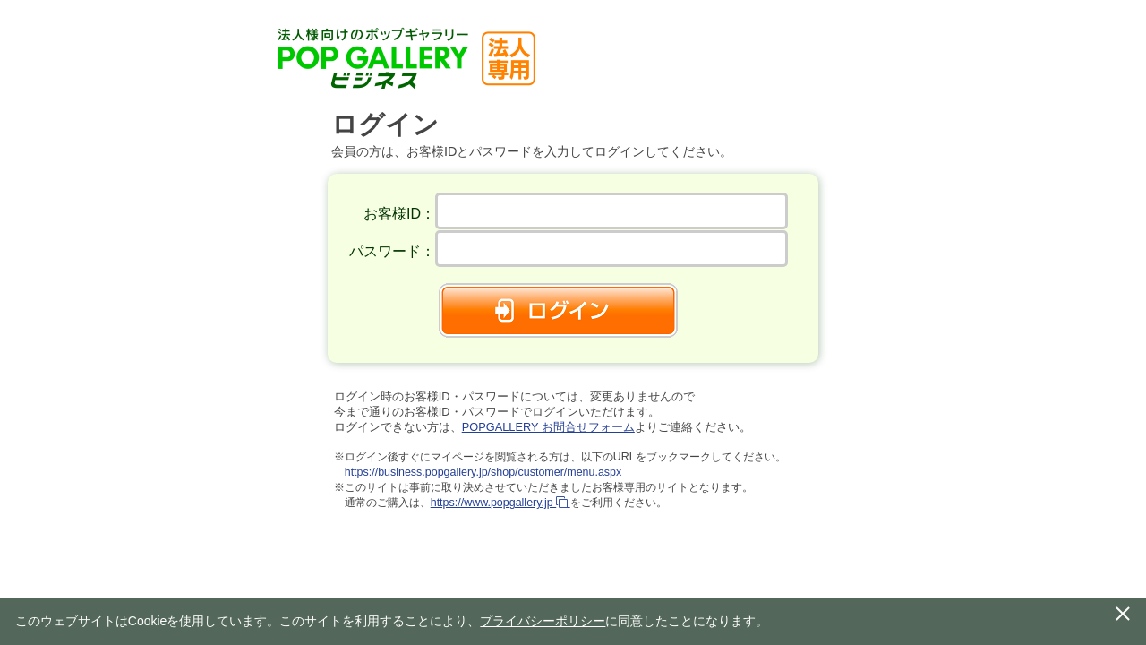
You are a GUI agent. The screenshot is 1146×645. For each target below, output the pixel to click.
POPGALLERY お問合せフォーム (548, 427)
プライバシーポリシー (542, 621)
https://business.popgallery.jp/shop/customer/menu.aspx (483, 472)
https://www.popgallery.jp (500, 502)
